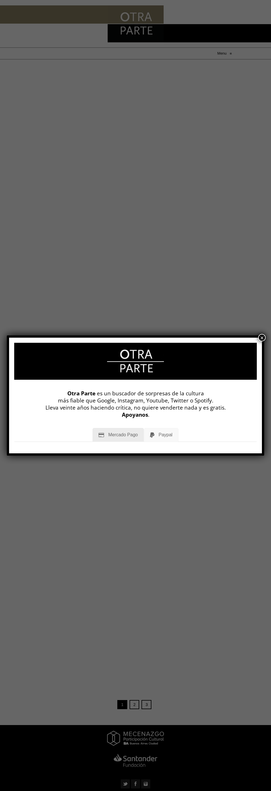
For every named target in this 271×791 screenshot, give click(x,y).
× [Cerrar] (262, 337)
